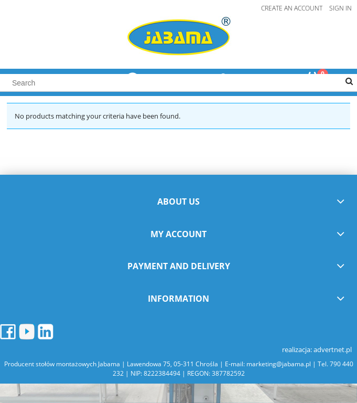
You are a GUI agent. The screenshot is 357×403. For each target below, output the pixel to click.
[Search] (349, 82)
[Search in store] (178, 82)
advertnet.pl (332, 349)
